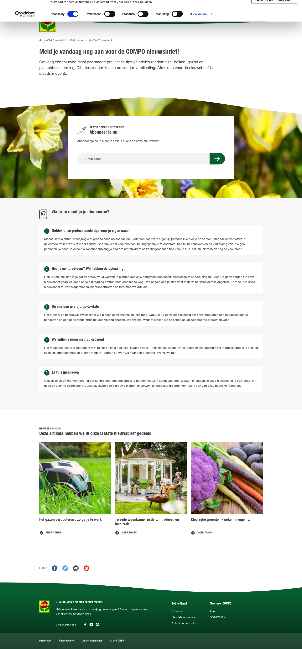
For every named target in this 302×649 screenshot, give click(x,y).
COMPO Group (219, 617)
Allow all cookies (273, 7)
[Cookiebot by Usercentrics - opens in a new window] (25, 35)
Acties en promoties (184, 623)
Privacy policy (66, 641)
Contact (177, 611)
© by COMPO (117, 641)
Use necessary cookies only (274, 21)
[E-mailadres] (143, 158)
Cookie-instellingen (92, 641)
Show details (198, 35)
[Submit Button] (217, 158)
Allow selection (273, 14)
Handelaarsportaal (183, 617)
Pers (213, 611)
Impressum (45, 641)
